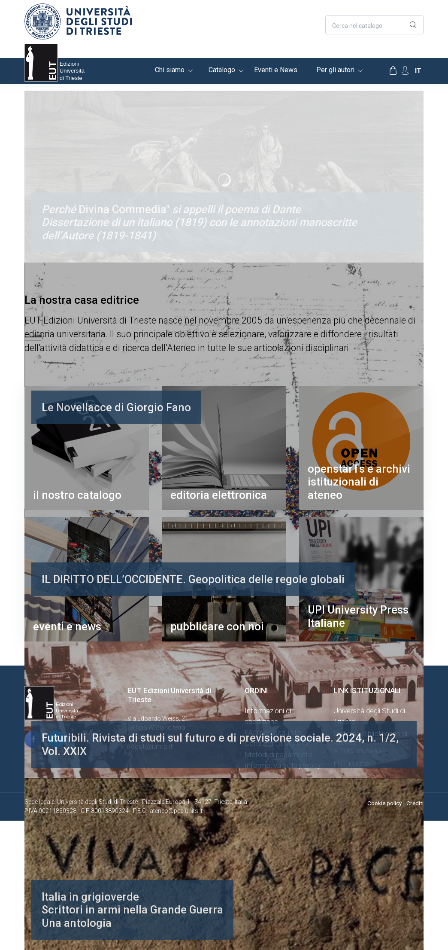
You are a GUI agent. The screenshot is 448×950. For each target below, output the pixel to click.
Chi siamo (170, 70)
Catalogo (222, 70)
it (418, 71)
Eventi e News (275, 70)
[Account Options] (405, 71)
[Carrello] (393, 71)
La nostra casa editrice (81, 299)
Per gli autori (335, 70)
